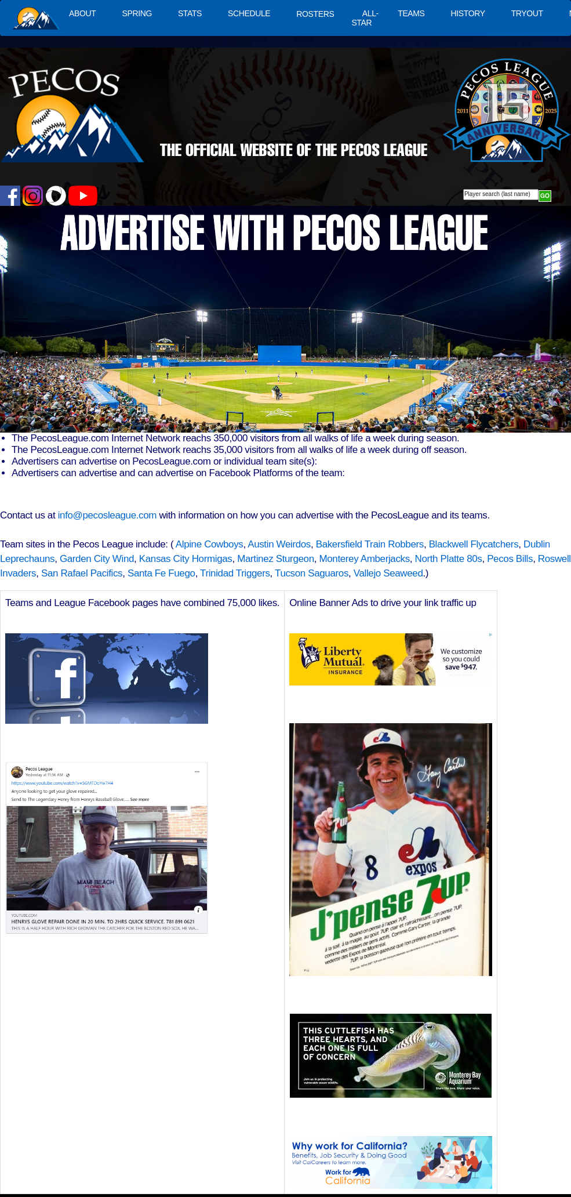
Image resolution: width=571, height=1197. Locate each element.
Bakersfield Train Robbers (370, 544)
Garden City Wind (97, 558)
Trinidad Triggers (235, 573)
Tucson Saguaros (311, 573)
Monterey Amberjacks (364, 558)
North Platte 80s (448, 558)
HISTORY (468, 13)
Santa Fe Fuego (161, 573)
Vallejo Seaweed (388, 573)
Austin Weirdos (279, 544)
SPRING (136, 13)
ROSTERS (315, 14)
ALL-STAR (364, 18)
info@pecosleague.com (107, 515)
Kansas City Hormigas (185, 558)
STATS (190, 13)
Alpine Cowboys (209, 544)
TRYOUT (527, 13)
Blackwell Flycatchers (474, 544)
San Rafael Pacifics (81, 573)
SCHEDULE (249, 13)
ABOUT (82, 13)
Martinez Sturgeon (275, 558)
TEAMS (411, 13)
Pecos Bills (510, 558)
